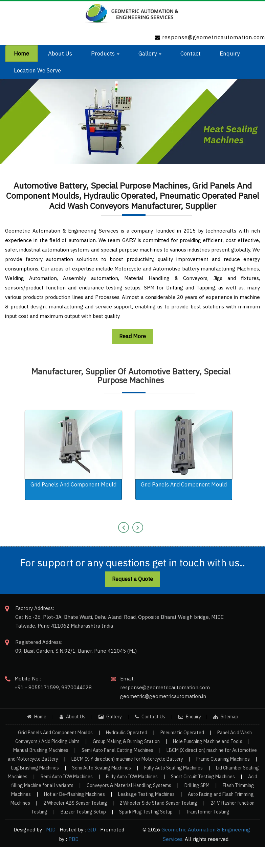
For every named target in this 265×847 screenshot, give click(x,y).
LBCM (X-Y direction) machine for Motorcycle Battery (127, 759)
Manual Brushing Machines (40, 750)
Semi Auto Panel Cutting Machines (117, 750)
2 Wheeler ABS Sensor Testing (75, 803)
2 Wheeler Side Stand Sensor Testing (158, 803)
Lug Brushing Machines (35, 768)
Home (37, 717)
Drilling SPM (196, 785)
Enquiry (189, 717)
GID (91, 829)
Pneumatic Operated (182, 733)
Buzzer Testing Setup (83, 812)
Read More (132, 336)
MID (50, 829)
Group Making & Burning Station (126, 741)
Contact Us (150, 717)
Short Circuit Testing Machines (203, 777)
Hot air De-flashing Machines (74, 794)
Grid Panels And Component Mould (73, 484)
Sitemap (225, 717)
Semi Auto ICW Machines (67, 777)
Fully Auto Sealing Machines (173, 768)
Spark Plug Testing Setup (146, 812)
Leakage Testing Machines (146, 794)
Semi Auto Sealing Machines (101, 768)
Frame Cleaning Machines (223, 759)
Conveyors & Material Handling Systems (129, 785)
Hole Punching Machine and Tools (207, 741)
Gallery (110, 717)
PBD (73, 839)
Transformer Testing (207, 812)
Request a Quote (132, 578)
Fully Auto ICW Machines (132, 777)
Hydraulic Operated (126, 733)
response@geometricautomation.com (213, 37)
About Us (72, 717)
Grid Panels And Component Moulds (55, 733)
